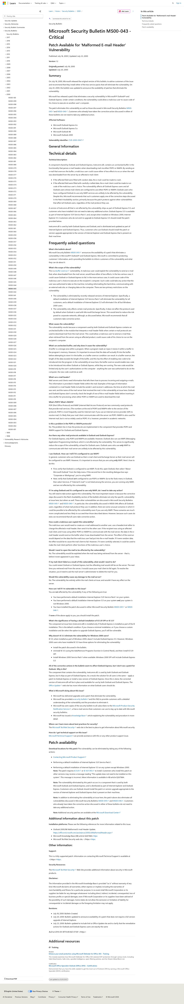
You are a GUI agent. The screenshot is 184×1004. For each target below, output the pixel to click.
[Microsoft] (4, 3)
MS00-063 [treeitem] (12, 221)
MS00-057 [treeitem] (12, 242)
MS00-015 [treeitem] (12, 382)
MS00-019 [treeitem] (12, 369)
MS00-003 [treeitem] (12, 422)
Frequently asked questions (152, 24)
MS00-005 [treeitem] (12, 416)
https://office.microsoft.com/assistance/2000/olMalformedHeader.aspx (82, 832)
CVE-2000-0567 (75, 140)
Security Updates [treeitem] (11, 21)
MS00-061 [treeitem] (12, 228)
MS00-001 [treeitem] (12, 429)
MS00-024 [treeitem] (12, 352)
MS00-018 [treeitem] (12, 372)
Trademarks (97, 997)
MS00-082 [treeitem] (12, 158)
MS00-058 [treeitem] (12, 238)
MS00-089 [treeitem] (12, 134)
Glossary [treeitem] (8, 446)
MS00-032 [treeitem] (12, 325)
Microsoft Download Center (107, 812)
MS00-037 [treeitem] (12, 309)
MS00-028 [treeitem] (12, 339)
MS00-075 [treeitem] (12, 181)
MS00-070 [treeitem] (12, 198)
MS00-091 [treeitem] (12, 128)
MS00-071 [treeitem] (12, 195)
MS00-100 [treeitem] (12, 97)
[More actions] (133, 11)
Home (57, 11)
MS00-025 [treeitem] (12, 349)
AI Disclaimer (7, 997)
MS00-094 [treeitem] (12, 118)
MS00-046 (61, 111)
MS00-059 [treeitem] (12, 235)
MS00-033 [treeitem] (12, 322)
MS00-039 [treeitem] (12, 302)
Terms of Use (85, 997)
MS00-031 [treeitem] (12, 329)
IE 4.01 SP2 (88, 770)
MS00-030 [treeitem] (12, 332)
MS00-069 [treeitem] (12, 201)
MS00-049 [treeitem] (12, 268)
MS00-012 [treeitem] (12, 392)
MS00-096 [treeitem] (12, 111)
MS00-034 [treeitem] (12, 319)
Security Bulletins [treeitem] (13, 34)
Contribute (42, 997)
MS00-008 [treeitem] (12, 406)
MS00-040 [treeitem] (12, 298)
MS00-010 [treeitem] (12, 399)
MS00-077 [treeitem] (12, 175)
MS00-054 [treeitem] (12, 252)
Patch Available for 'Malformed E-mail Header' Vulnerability (159, 16)
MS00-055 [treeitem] (12, 248)
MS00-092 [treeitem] (12, 124)
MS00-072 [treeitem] (12, 191)
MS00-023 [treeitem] (12, 355)
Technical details (148, 21)
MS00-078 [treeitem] (12, 171)
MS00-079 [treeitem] (12, 168)
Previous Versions (21, 997)
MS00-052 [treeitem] (12, 258)
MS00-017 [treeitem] (12, 376)
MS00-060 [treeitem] (12, 231)
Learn (51, 11)
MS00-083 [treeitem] (12, 155)
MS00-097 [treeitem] (12, 108)
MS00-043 (75, 252)
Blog (32, 997)
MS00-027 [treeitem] (12, 342)
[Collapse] (40, 11)
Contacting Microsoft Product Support (68, 757)
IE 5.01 (76, 770)
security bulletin (80, 699)
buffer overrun (62, 271)
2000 (79, 11)
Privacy (51, 997)
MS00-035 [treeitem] (12, 315)
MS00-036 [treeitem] (12, 312)
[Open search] (173, 3)
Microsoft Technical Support (60, 735)
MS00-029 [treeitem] (12, 335)
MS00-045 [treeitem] (12, 282)
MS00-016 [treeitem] (12, 379)
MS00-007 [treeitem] (12, 409)
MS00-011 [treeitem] (12, 396)
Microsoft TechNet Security (63, 727)
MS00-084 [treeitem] (12, 151)
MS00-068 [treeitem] (12, 205)
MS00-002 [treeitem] (12, 426)
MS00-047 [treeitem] (12, 275)
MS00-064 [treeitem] (12, 218)
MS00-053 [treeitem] (12, 255)
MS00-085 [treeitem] (12, 148)
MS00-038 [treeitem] (12, 305)
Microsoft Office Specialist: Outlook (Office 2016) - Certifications (73, 966)
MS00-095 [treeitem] (12, 114)
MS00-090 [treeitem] (12, 131)
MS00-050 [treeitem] (12, 265)
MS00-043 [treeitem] (12, 288)
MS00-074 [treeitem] (12, 185)
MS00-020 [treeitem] (12, 365)
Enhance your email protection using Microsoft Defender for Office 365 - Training (79, 954)
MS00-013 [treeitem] (12, 389)
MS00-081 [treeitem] (12, 161)
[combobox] (23, 16)
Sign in (178, 3)
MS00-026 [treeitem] (12, 345)
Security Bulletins (68, 11)
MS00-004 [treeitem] (12, 419)
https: (95, 836)
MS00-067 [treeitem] (12, 208)
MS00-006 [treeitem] (12, 412)
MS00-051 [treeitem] (12, 262)
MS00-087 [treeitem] (12, 141)
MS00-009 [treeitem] (12, 402)
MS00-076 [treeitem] (12, 178)
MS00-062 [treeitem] (12, 225)
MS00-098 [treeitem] (12, 104)
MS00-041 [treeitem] (12, 295)
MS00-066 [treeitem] (12, 211)
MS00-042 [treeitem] (12, 292)
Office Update (54, 685)
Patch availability (148, 27)
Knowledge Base (78, 715)
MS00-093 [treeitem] (12, 121)
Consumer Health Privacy (67, 997)
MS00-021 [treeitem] (12, 362)
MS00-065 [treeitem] (12, 215)
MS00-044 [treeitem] (12, 285)
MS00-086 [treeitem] (12, 144)
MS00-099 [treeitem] (12, 101)
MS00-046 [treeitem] (12, 278)
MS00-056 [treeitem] (12, 245)
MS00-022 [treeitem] (12, 359)
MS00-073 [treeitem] (12, 188)
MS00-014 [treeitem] (12, 386)
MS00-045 (53, 503)
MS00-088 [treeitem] (12, 138)
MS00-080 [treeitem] (12, 164)
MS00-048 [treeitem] (12, 272)
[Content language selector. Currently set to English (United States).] (13, 991)
